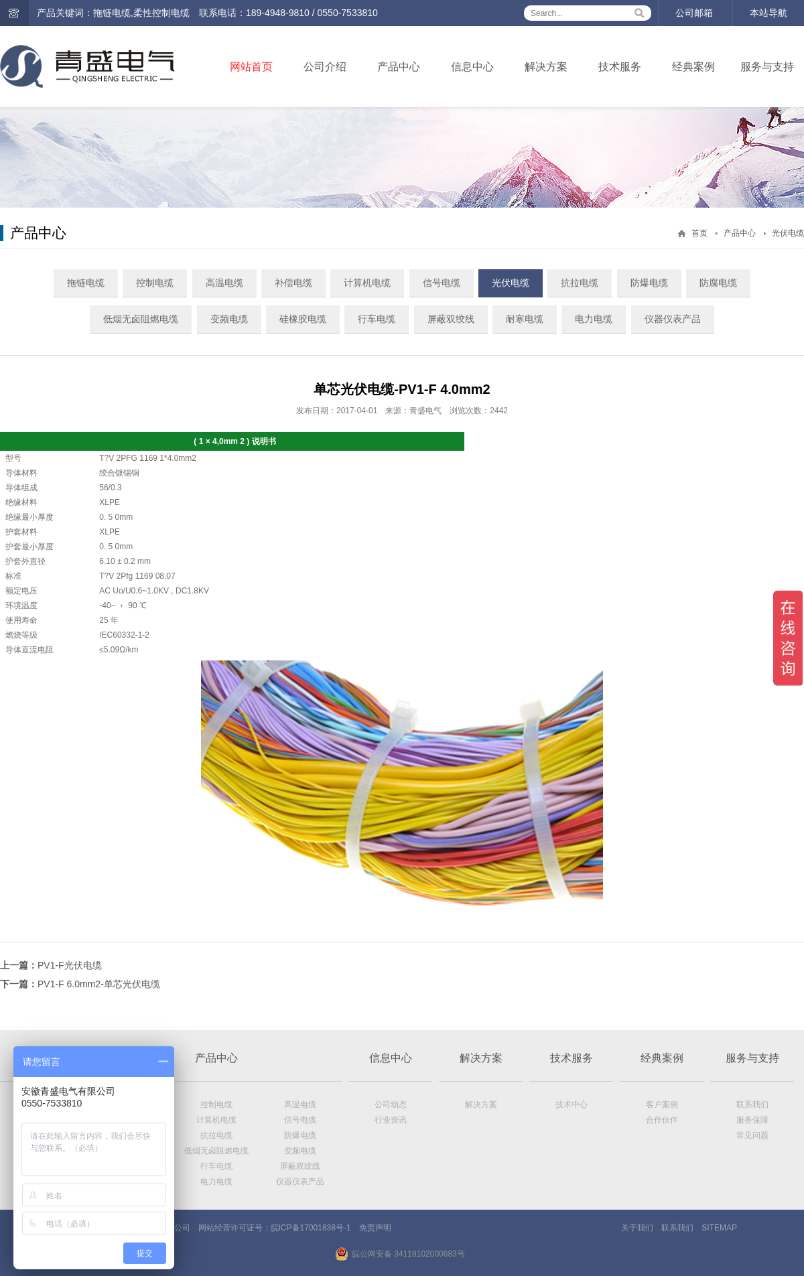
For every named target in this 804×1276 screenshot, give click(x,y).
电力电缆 (593, 318)
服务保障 (752, 1120)
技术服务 (619, 66)
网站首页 (251, 66)
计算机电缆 (367, 282)
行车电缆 (376, 318)
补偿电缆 (293, 282)
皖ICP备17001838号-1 (311, 1227)
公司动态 (391, 1104)
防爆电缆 (649, 282)
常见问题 (752, 1135)
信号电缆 (441, 282)
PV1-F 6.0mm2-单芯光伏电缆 (99, 984)
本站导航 (768, 12)
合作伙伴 (662, 1120)
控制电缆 (155, 282)
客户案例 (662, 1104)
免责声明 (375, 1227)
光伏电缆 (788, 233)
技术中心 (571, 1104)
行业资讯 (391, 1120)
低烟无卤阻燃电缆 (140, 318)
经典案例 (693, 66)
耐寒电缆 (524, 318)
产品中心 (398, 66)
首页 (699, 233)
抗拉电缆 (579, 282)
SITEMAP (719, 1227)
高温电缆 (224, 282)
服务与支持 (767, 66)
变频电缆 (229, 318)
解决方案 (546, 66)
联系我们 (752, 1104)
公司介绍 (325, 66)
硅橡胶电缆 (302, 318)
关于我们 (637, 1227)
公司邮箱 (694, 12)
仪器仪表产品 (673, 318)
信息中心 (472, 66)
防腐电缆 (718, 282)
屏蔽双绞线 (450, 318)
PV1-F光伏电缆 (70, 965)
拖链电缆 (86, 282)
